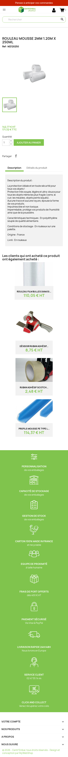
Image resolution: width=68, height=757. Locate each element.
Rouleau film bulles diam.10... (34, 291)
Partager (16, 156)
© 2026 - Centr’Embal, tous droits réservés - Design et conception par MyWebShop (31, 752)
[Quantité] (5, 142)
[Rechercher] (34, 19)
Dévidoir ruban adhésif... (34, 346)
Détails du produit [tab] (36, 167)
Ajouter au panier (29, 142)
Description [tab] (14, 167)
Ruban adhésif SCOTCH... (34, 387)
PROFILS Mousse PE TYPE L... (34, 428)
